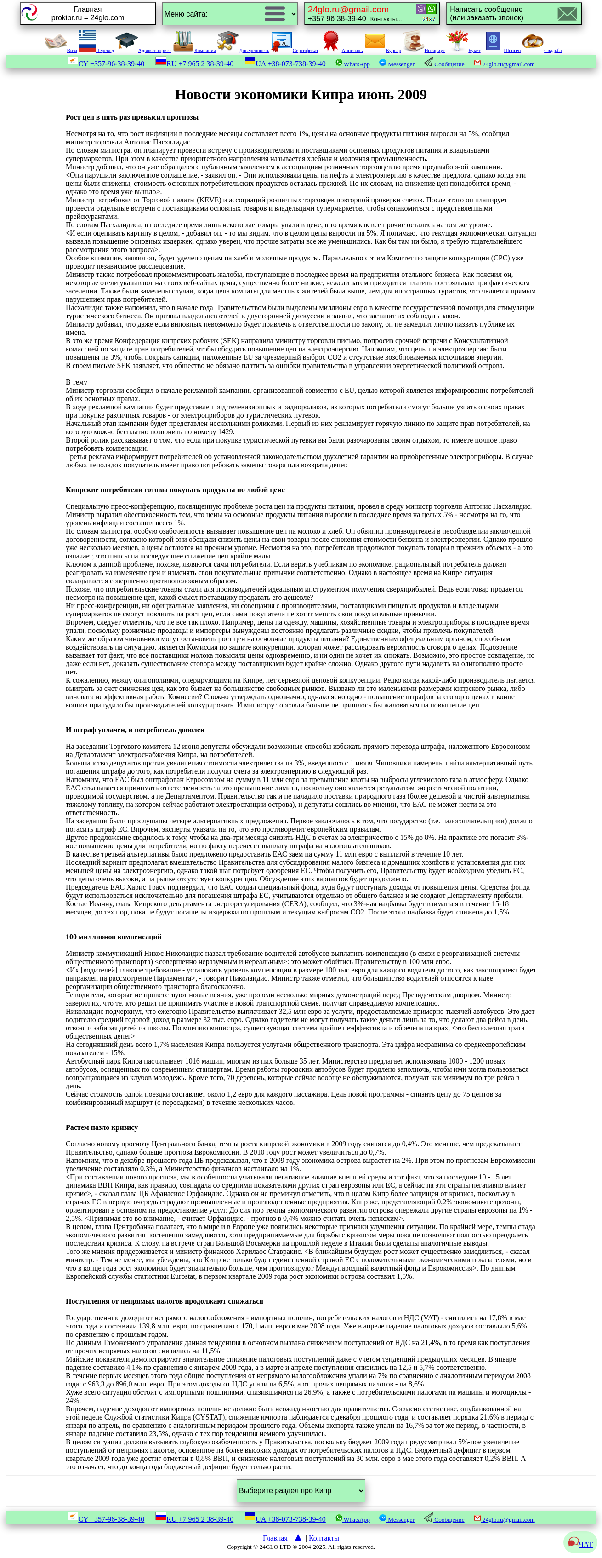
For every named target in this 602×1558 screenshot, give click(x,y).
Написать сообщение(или (486, 14)
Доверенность (243, 50)
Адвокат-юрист (143, 50)
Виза (61, 50)
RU (194, 64)
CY (105, 64)
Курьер (382, 50)
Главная (275, 1538)
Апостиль (341, 50)
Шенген (501, 50)
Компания (194, 50)
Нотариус (424, 50)
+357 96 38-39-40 (355, 14)
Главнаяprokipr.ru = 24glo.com (88, 14)
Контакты (324, 1538)
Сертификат (294, 50)
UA (285, 64)
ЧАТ (580, 1544)
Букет (463, 50)
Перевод (96, 50)
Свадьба (542, 50)
